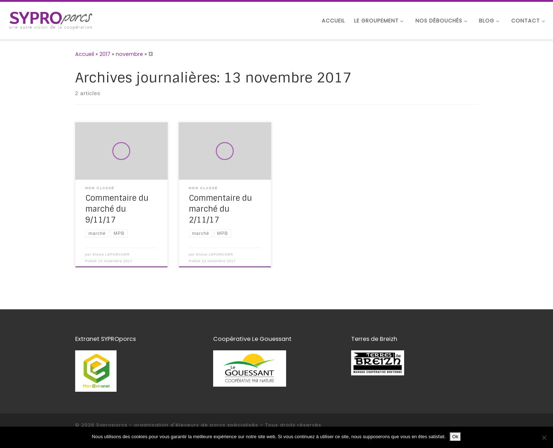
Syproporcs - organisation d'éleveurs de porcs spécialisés (177, 424)
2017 (104, 54)
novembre (129, 54)
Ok (455, 436)
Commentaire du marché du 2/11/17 (220, 209)
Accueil (84, 54)
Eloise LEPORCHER (111, 254)
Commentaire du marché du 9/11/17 (117, 209)
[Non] (544, 437)
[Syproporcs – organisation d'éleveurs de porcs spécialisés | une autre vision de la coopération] (50, 19)
